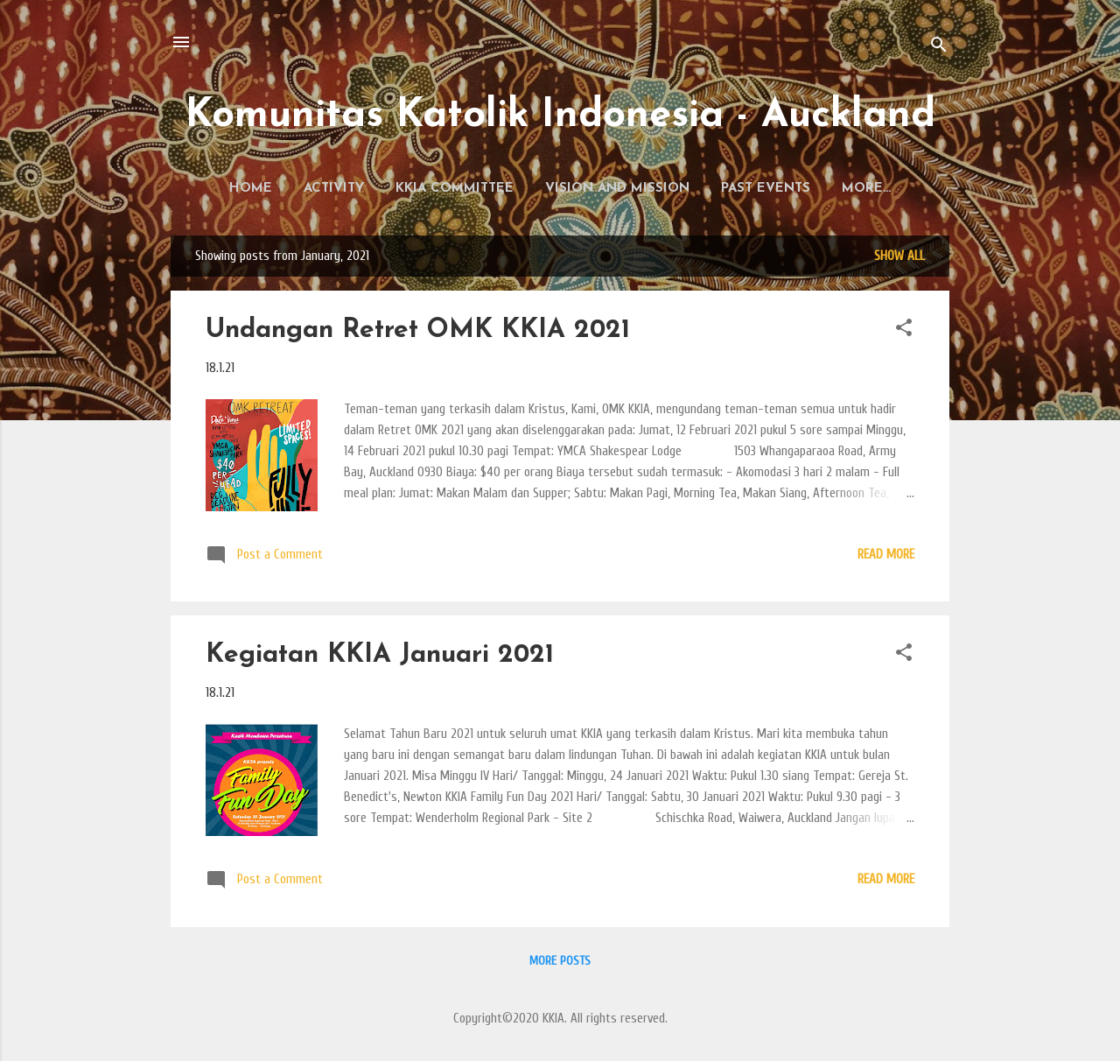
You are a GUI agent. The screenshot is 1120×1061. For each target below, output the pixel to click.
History (866, 188)
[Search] (938, 47)
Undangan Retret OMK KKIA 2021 (418, 334)
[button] (903, 334)
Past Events (761, 188)
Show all (899, 259)
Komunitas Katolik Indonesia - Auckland (560, 116)
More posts (560, 964)
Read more (886, 558)
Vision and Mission (613, 188)
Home (246, 188)
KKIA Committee (450, 188)
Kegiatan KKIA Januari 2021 (380, 658)
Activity (329, 188)
